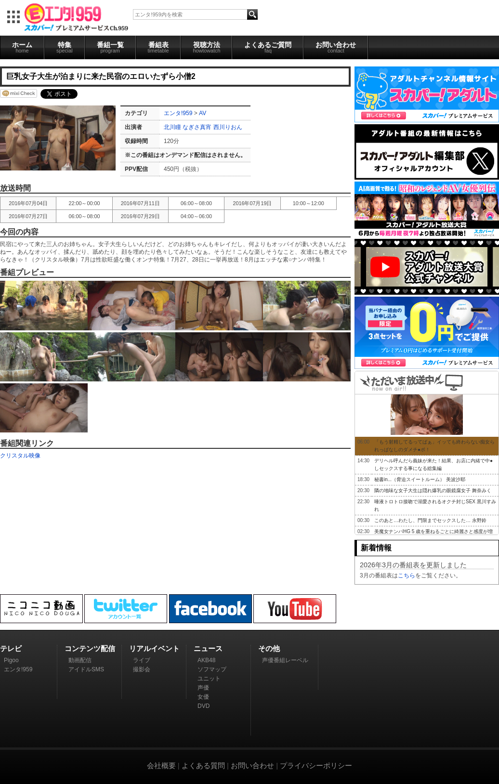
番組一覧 (110, 47)
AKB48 (206, 660)
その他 (269, 648)
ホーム (22, 47)
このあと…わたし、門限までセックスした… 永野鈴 (430, 520)
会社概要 (161, 765)
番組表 (158, 47)
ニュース (208, 648)
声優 (203, 687)
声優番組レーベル (285, 660)
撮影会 (141, 669)
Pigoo (11, 660)
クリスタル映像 (20, 455)
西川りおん (227, 127)
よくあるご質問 (267, 47)
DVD (203, 706)
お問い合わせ (335, 47)
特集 (64, 47)
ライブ (141, 660)
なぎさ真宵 (197, 127)
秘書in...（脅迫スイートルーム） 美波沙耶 (419, 479)
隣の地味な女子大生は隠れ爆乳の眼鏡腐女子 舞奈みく (432, 490)
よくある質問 (203, 765)
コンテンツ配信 (90, 648)
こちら (406, 575)
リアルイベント (154, 648)
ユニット (209, 678)
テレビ (11, 648)
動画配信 (80, 660)
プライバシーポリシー (316, 765)
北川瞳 (173, 127)
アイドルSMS (86, 669)
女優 (203, 696)
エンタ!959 (178, 113)
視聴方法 (206, 47)
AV (202, 113)
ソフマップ (211, 669)
